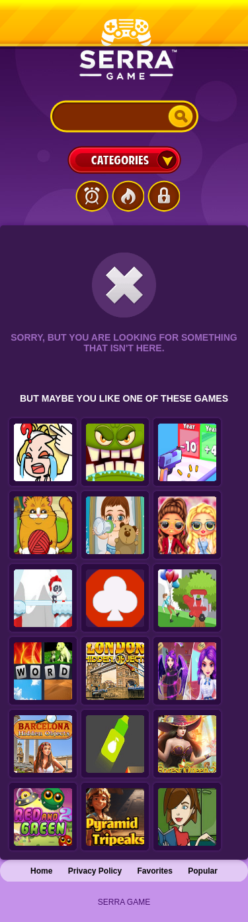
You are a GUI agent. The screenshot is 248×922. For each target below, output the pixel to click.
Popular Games (127, 196)
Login (163, 196)
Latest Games (91, 196)
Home (41, 871)
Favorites (155, 871)
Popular (203, 871)
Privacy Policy (95, 871)
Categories (124, 160)
